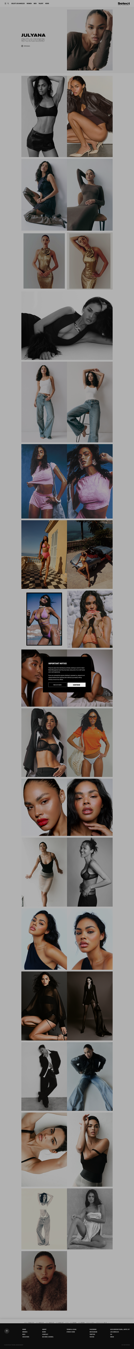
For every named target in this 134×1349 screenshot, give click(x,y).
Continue (76, 685)
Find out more (57, 685)
